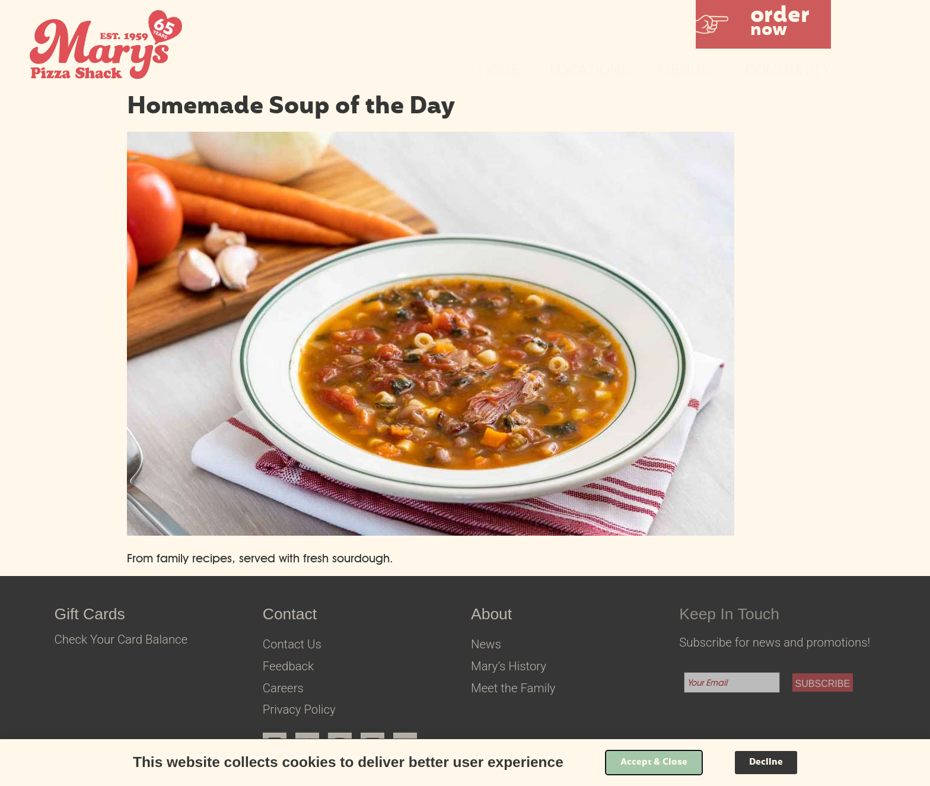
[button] (763, 24)
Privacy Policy (299, 709)
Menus (687, 70)
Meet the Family (513, 688)
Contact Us (292, 644)
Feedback (288, 666)
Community (788, 70)
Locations (589, 70)
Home (500, 70)
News (486, 644)
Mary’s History (508, 666)
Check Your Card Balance (121, 639)
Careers (283, 688)
